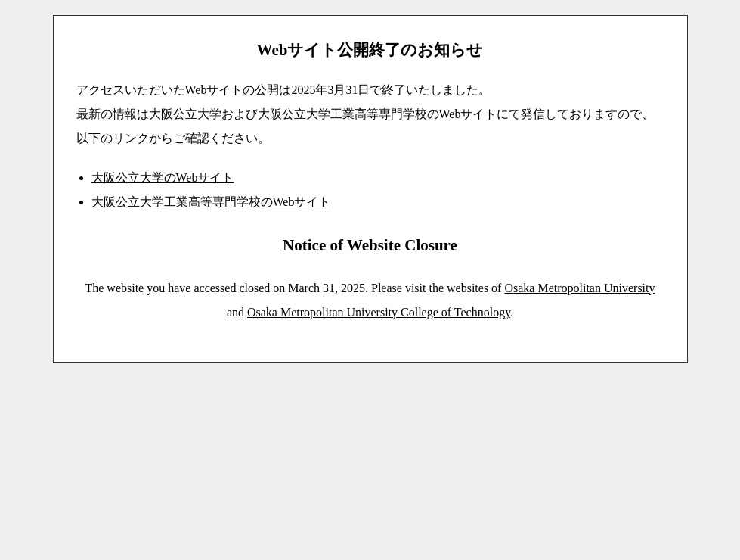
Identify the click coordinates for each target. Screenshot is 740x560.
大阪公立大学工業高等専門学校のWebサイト (211, 201)
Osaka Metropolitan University (579, 288)
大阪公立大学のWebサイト (162, 177)
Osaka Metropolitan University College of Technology (378, 312)
